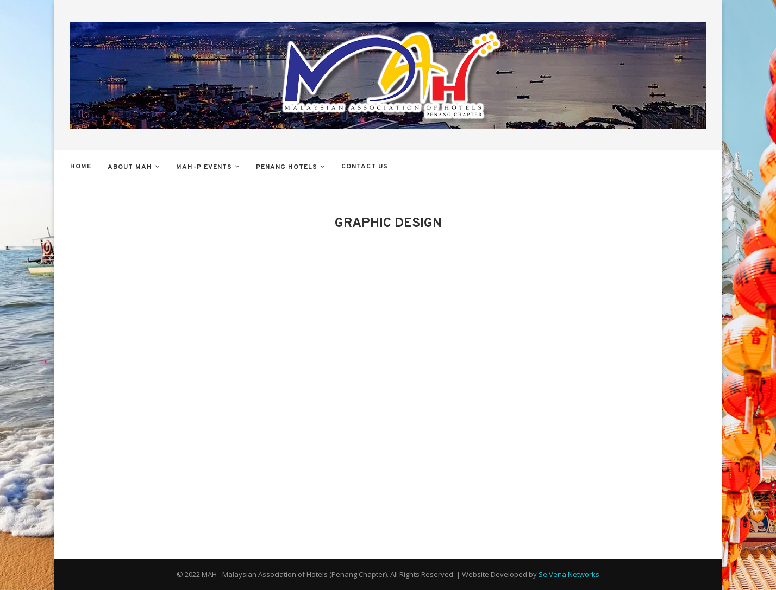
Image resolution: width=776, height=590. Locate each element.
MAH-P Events (204, 167)
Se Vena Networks (569, 574)
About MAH (130, 167)
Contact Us (364, 166)
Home (80, 166)
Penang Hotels (286, 167)
